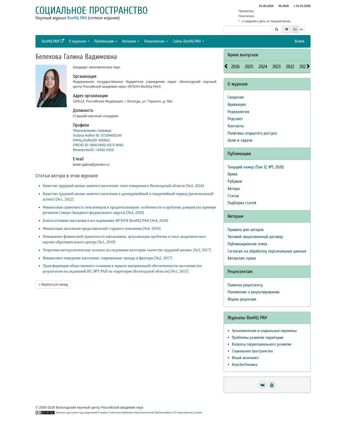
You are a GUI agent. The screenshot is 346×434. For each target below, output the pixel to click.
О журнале (79, 41)
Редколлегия (238, 111)
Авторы (234, 188)
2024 (263, 66)
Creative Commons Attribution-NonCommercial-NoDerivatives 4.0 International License (150, 412)
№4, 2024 (194, 186)
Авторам (130, 41)
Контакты (236, 126)
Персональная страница (92, 130)
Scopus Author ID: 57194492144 (97, 135)
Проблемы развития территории (257, 337)
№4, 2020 (135, 212)
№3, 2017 (202, 250)
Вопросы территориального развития (261, 344)
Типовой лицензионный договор (255, 236)
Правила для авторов (245, 229)
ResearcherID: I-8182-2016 (93, 150)
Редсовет (235, 118)
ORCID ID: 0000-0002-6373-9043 (98, 145)
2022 (290, 66)
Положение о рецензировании (253, 292)
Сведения (236, 97)
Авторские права (242, 258)
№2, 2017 (163, 258)
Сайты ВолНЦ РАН (188, 41)
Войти (299, 41)
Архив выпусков (243, 55)
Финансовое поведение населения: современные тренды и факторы (98, 258)
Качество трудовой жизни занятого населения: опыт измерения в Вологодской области (114, 186)
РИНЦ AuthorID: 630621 (91, 140)
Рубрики (235, 181)
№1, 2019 (106, 242)
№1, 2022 (64, 199)
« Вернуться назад (53, 284)
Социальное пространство (91, 10)
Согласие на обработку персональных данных (267, 251)
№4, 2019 (151, 228)
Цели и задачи (240, 140)
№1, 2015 (179, 271)
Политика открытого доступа (252, 133)
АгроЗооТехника (244, 364)
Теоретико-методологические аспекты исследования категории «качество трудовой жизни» (117, 250)
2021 (303, 66)
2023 (276, 66)
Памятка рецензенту (245, 285)
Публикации (105, 41)
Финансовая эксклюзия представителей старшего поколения (92, 228)
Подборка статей (242, 202)
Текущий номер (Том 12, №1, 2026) (256, 167)
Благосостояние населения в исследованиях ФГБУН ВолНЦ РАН (96, 220)
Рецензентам (156, 41)
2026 (235, 66)
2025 (249, 66)
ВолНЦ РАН (77, 18)
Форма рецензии (242, 299)
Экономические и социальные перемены (264, 330)
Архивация (237, 104)
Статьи (233, 195)
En (301, 29)
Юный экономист (245, 357)
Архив (232, 174)
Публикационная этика (247, 243)
